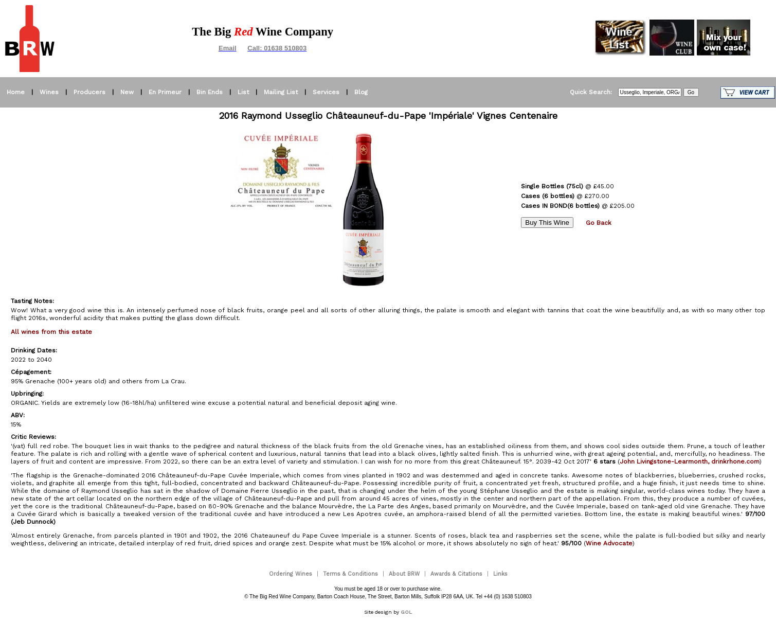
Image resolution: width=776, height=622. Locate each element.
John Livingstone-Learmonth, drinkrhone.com (690, 461)
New (127, 92)
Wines (49, 92)
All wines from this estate (51, 331)
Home (16, 92)
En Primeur (165, 92)
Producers (89, 92)
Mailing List (281, 92)
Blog (361, 92)
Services (326, 92)
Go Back (598, 222)
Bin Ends (209, 92)
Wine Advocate (609, 543)
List (243, 92)
